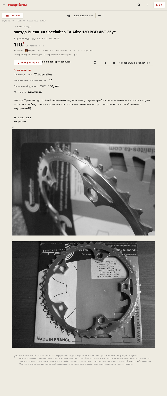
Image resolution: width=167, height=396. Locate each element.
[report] (131, 62)
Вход (159, 5)
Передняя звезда (22, 26)
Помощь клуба (134, 361)
